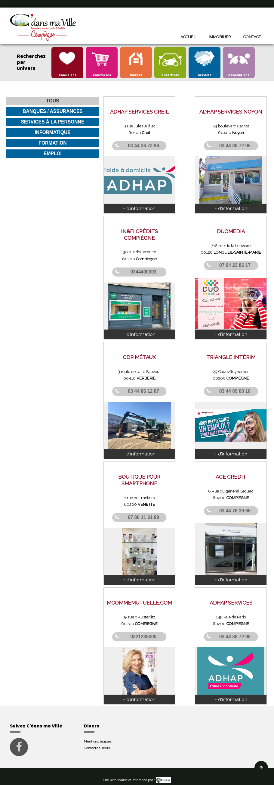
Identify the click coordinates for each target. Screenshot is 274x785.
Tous (52, 100)
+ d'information (139, 208)
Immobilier (220, 37)
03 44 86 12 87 (143, 391)
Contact (252, 37)
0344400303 (144, 271)
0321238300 (144, 636)
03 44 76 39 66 (235, 510)
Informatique (52, 132)
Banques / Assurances (53, 111)
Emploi (53, 153)
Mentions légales (98, 741)
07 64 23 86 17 (235, 265)
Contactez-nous (97, 748)
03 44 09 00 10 (235, 391)
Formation (52, 142)
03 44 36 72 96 (143, 145)
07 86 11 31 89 (143, 517)
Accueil (188, 37)
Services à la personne (53, 121)
